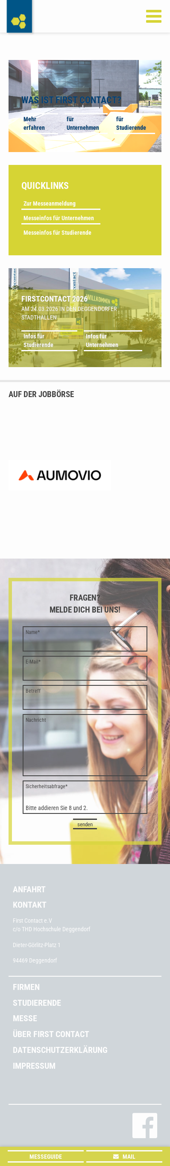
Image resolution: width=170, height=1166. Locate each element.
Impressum (34, 1066)
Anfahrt (29, 889)
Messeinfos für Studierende (57, 232)
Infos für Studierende (38, 340)
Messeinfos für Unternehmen (58, 218)
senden (85, 824)
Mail (129, 1156)
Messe (25, 1018)
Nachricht (36, 720)
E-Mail (33, 662)
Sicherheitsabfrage (46, 786)
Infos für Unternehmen (102, 340)
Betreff (33, 691)
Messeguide (45, 1156)
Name (33, 632)
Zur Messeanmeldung (49, 203)
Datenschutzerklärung (60, 1050)
